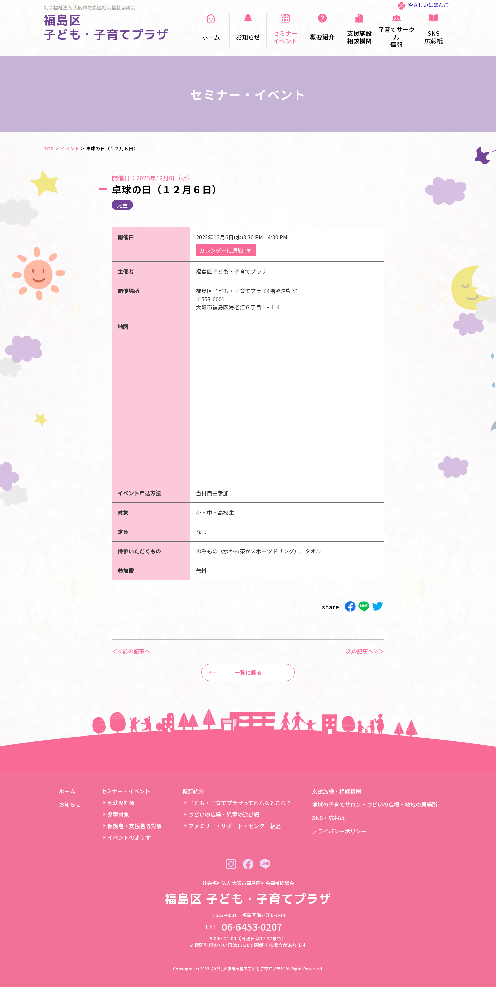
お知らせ (70, 804)
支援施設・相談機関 (336, 791)
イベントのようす (129, 837)
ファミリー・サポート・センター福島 (234, 826)
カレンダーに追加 (221, 250)
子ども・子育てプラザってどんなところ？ (240, 803)
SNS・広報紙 (328, 818)
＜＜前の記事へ (131, 651)
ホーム (67, 791)
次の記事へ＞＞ (365, 651)
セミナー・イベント (125, 791)
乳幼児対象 (121, 803)
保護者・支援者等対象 (134, 826)
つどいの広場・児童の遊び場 (223, 814)
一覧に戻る (248, 672)
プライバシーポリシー (339, 831)
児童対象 (118, 814)
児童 (122, 205)
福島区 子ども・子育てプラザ (106, 27)
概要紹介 (193, 791)
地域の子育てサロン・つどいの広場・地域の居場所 (374, 804)
